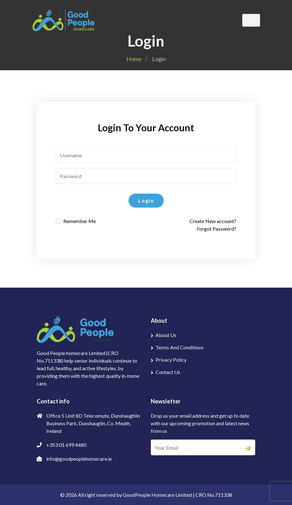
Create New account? (212, 221)
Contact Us (168, 372)
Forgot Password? (216, 229)
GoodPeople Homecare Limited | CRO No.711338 (177, 495)
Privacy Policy (171, 360)
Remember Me (79, 221)
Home (134, 58)
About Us (166, 335)
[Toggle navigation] (251, 20)
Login (146, 200)
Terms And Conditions (180, 347)
